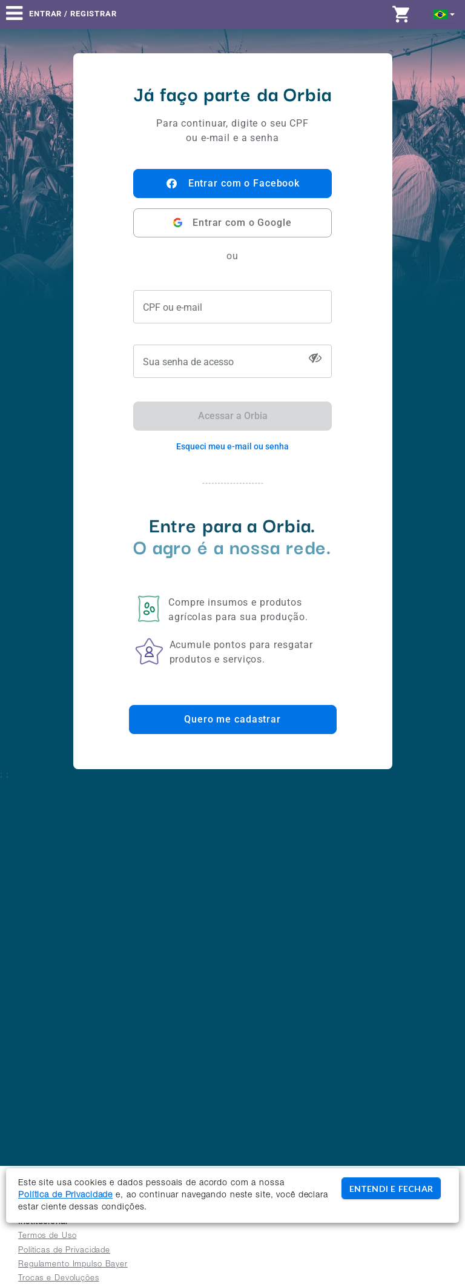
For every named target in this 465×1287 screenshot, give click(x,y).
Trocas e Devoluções (58, 1279)
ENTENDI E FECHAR (391, 1188)
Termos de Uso (47, 1236)
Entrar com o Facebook (232, 183)
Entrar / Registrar (73, 13)
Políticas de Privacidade (64, 1251)
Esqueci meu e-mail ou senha (232, 446)
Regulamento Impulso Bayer (73, 1265)
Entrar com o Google (232, 222)
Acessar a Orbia (233, 416)
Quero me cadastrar (232, 719)
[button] (444, 13)
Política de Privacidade (65, 1195)
